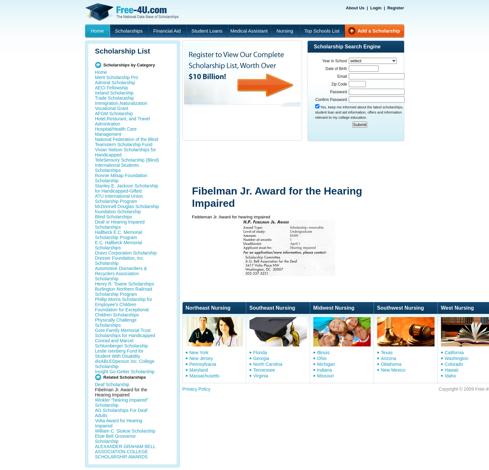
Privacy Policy (196, 389)
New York (199, 352)
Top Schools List (321, 31)
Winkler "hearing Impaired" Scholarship (122, 402)
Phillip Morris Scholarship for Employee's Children (123, 302)
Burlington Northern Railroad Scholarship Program (123, 291)
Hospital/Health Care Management (116, 131)
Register (395, 7)
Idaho (450, 375)
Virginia (260, 375)
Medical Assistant (249, 31)
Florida (260, 352)
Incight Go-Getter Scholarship (124, 371)
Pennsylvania (203, 364)
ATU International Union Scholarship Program (119, 199)
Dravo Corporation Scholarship (126, 252)
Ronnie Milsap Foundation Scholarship (121, 178)
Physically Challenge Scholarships (116, 322)
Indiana (324, 370)
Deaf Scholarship (112, 384)
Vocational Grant (112, 108)
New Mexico (393, 370)
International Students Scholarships (117, 168)
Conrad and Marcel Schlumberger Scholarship (121, 343)
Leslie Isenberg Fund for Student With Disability (119, 353)
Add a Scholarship (379, 31)
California (454, 352)
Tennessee (264, 370)
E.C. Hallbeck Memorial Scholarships (118, 245)
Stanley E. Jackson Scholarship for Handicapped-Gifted (126, 188)
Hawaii (451, 370)
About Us (355, 7)
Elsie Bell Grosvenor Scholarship (115, 439)
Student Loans (207, 31)
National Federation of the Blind (126, 139)
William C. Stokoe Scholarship (125, 431)
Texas (387, 352)
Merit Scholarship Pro (116, 77)
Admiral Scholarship (115, 82)
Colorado (454, 364)
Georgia (261, 358)
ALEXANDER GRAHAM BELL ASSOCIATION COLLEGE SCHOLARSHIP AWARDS (125, 451)
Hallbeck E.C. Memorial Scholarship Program (118, 235)
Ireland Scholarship (114, 92)
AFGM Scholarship (114, 113)
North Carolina (267, 364)
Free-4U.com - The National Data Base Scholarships (133, 12)
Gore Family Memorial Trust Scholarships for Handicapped (125, 333)
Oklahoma (391, 364)
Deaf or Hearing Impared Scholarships (120, 224)
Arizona (388, 358)
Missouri (325, 375)
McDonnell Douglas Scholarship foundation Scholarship (127, 209)
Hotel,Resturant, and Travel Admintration (122, 121)
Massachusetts (205, 375)
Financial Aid (167, 31)
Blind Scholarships (113, 216)
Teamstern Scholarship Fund (123, 144)
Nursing (285, 31)
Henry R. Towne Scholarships (124, 283)
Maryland (199, 370)
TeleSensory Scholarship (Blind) (127, 160)
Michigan (326, 364)
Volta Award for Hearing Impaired (118, 423)
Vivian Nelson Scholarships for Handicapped (125, 152)
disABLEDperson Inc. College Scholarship (124, 364)
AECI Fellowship (111, 87)
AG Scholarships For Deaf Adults (121, 413)
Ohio (322, 358)
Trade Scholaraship (114, 98)
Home (97, 31)
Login (375, 7)
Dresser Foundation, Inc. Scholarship (119, 260)
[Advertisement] (304, 163)
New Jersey (201, 358)
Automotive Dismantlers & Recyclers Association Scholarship (121, 273)
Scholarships (129, 31)
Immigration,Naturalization (121, 103)
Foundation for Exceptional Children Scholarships (122, 312)
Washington (456, 358)
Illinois (323, 352)
